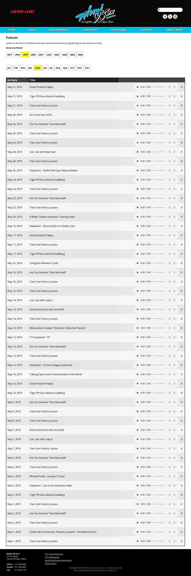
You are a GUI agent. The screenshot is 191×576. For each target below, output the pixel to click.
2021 (41, 54)
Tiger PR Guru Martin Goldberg (47, 96)
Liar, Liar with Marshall (42, 152)
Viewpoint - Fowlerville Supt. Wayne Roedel (53, 170)
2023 (56, 54)
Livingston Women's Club (44, 263)
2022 (49, 54)
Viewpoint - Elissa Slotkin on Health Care (52, 226)
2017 (9, 54)
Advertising (119, 30)
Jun (45, 67)
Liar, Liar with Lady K (41, 300)
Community (89, 30)
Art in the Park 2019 (41, 114)
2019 (25, 54)
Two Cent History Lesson (44, 105)
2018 (17, 54)
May (37, 67)
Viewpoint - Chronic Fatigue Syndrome (51, 365)
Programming (58, 30)
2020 (33, 54)
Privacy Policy (50, 563)
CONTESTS (146, 30)
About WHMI (175, 30)
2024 (64, 54)
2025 (72, 54)
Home (12, 30)
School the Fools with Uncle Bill (47, 309)
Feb (16, 67)
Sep (65, 67)
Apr (30, 67)
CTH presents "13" (40, 337)
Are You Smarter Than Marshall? (48, 124)
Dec (87, 67)
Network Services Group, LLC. (105, 570)
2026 (80, 54)
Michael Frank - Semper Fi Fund (47, 476)
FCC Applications (52, 557)
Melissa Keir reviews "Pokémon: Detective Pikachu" (58, 328)
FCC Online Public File (54, 554)
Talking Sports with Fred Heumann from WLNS (56, 374)
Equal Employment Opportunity (58, 560)
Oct (72, 67)
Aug (58, 67)
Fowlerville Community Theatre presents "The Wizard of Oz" (63, 532)
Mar (23, 67)
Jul (51, 67)
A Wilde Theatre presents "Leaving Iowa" (52, 216)
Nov (79, 67)
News (32, 30)
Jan (9, 67)
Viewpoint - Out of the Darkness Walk (51, 485)
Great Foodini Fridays (41, 87)
